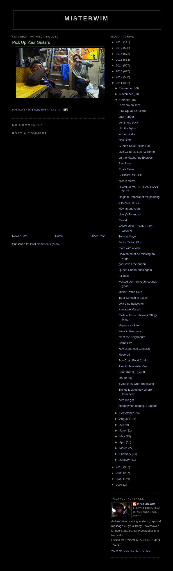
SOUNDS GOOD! (130, 175)
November (126, 94)
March (123, 448)
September (126, 413)
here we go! (126, 400)
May (122, 436)
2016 (119, 53)
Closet (122, 220)
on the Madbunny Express (135, 157)
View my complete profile (130, 551)
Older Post (98, 236)
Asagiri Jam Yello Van (132, 366)
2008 (119, 478)
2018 (119, 42)
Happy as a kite (128, 325)
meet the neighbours (131, 337)
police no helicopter (131, 303)
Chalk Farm (126, 169)
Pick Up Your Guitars (132, 111)
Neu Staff (124, 140)
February (125, 454)
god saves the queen (132, 264)
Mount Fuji (125, 378)
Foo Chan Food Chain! (133, 360)
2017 (119, 48)
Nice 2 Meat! (126, 181)
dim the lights (127, 128)
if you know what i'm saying (136, 383)
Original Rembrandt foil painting (138, 197)
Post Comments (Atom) (45, 244)
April (122, 442)
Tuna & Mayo (127, 236)
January (125, 459)
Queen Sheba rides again (135, 270)
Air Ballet (124, 275)
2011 (119, 83)
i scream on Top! (129, 105)
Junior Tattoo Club (130, 242)
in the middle (126, 134)
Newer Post (19, 236)
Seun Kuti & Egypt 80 (132, 372)
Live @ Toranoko (129, 214)
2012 (119, 77)
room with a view (129, 248)
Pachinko (124, 163)
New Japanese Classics (134, 348)
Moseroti (124, 354)
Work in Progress (129, 331)
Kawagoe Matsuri (129, 309)
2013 (119, 71)
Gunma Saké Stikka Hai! (134, 146)
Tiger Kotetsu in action (133, 297)
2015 (119, 59)
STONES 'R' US (128, 202)
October (125, 100)
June (123, 430)
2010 (119, 467)
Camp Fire (125, 343)
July (122, 424)
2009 (119, 473)
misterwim (86, 18)
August (124, 419)
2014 (119, 65)
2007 (119, 484)
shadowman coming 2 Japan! (137, 405)
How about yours (129, 208)
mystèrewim (146, 504)
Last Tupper (126, 116)
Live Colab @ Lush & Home (136, 151)
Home (59, 236)
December (126, 88)
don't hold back (128, 122)
